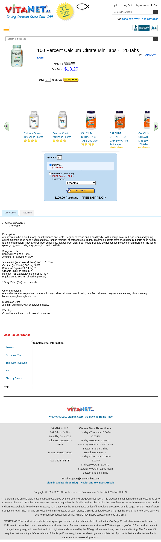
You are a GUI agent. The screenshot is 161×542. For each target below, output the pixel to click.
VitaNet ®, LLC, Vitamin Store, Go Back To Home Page (81, 416)
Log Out (127, 5)
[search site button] (155, 39)
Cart (156, 5)
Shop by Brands (15, 378)
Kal (7, 370)
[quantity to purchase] (48, 80)
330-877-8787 (63, 460)
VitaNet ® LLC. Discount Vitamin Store (80, 409)
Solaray (9, 347)
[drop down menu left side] (6, 29)
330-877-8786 (64, 452)
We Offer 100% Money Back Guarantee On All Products (65, 12)
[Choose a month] (81, 183)
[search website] (82, 39)
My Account (142, 5)
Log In (115, 5)
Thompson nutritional (16, 362)
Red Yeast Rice (14, 355)
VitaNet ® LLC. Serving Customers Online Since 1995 (29, 11)
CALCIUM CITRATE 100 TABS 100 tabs (89, 137)
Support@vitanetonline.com (84, 478)
